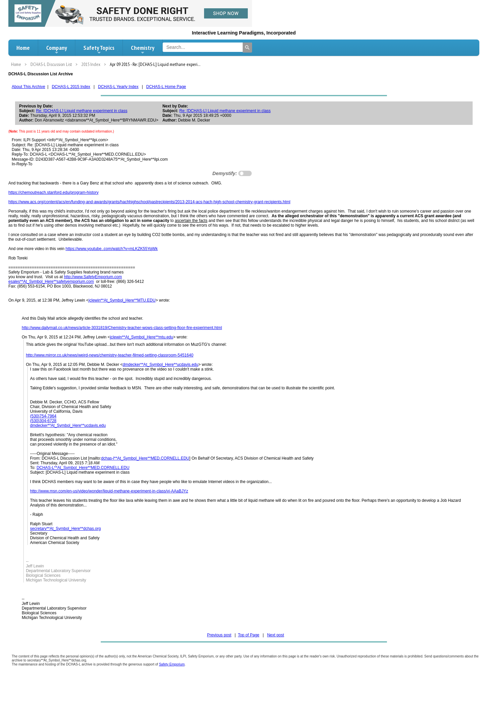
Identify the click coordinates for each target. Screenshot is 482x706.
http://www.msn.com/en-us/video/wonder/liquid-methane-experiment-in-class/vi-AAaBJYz (109, 491)
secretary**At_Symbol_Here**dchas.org (65, 528)
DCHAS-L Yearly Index (118, 86)
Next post (275, 635)
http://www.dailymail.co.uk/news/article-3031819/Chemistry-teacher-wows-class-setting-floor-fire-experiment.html (122, 327)
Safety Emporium (172, 664)
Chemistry (142, 49)
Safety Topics (98, 49)
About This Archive (28, 86)
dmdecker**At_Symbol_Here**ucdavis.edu (160, 364)
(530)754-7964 (43, 416)
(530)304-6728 (43, 420)
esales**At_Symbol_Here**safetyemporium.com (51, 281)
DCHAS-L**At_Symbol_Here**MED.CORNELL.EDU (82, 467)
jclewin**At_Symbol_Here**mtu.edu (141, 337)
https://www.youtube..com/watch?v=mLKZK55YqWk (112, 248)
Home (23, 48)
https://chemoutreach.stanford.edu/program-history (53, 192)
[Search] (247, 48)
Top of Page (248, 635)
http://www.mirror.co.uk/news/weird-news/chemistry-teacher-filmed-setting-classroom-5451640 (109, 355)
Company (56, 49)
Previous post (219, 635)
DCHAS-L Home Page (166, 86)
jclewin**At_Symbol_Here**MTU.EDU (122, 300)
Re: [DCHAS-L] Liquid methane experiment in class (82, 110)
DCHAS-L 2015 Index (71, 86)
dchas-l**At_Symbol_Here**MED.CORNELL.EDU (145, 458)
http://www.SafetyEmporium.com (93, 276)
